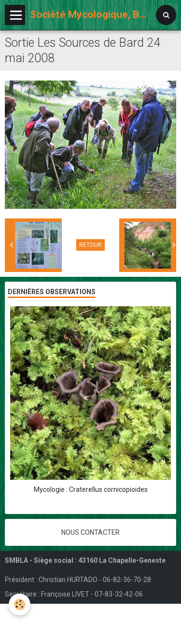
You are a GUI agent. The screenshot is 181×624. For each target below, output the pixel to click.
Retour (90, 245)
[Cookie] (19, 604)
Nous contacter (90, 532)
